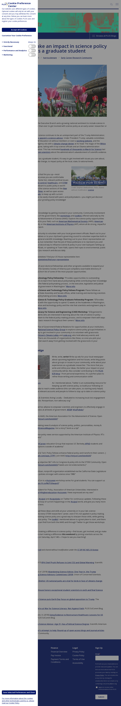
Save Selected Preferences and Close (19, 692)
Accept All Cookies (19, 30)
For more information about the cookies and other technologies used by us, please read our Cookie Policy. (18, 700)
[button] (10, 42)
